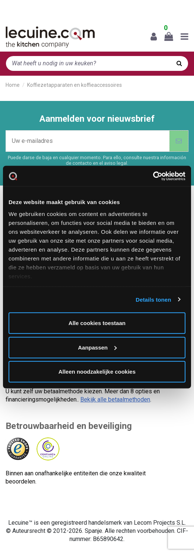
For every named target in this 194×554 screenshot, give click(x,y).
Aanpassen (97, 347)
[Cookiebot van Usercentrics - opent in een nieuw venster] (152, 176)
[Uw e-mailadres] (87, 141)
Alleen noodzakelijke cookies (97, 371)
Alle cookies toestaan (96, 323)
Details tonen (153, 299)
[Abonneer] (178, 141)
